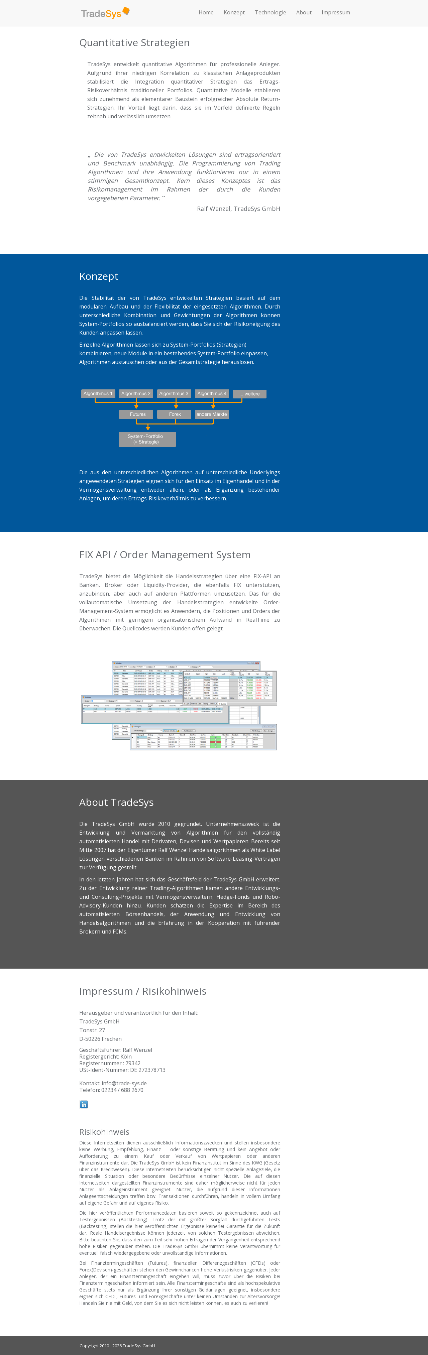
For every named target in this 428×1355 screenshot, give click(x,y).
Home (206, 12)
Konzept (234, 12)
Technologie (270, 12)
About (304, 12)
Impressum (336, 12)
